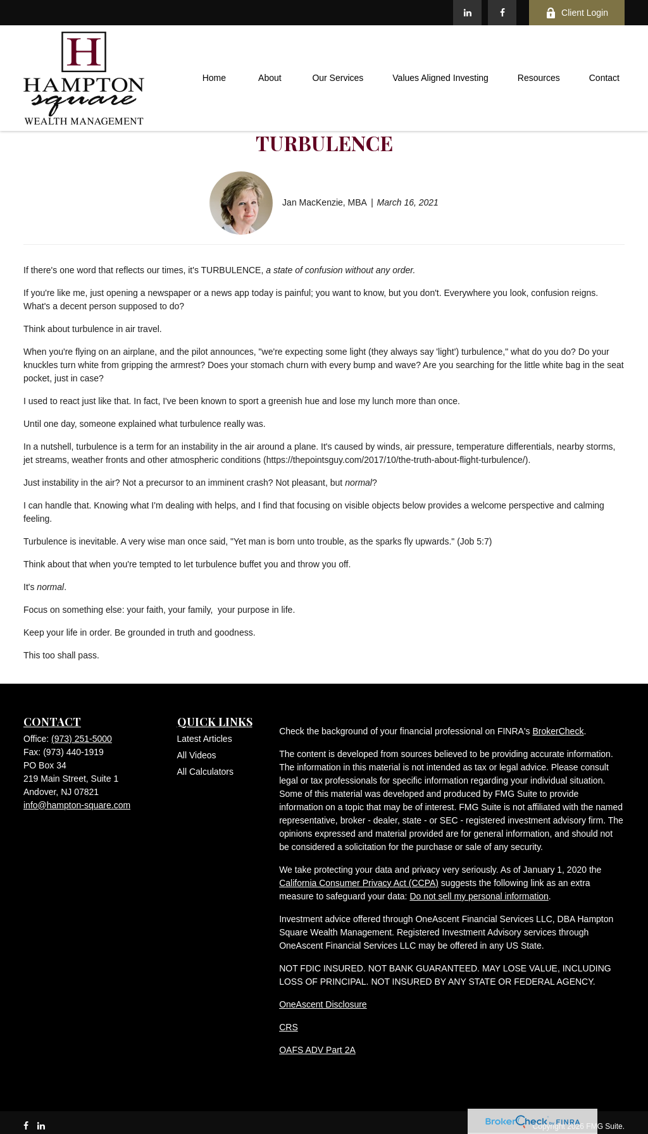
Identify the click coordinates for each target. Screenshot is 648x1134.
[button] (214, 78)
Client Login (576, 13)
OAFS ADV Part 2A (317, 1050)
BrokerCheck (557, 731)
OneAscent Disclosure (323, 1004)
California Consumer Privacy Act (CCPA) (359, 883)
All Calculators (205, 772)
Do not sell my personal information (478, 896)
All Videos (196, 755)
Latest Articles (204, 739)
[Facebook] (502, 12)
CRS (288, 1027)
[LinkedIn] (467, 12)
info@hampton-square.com (76, 805)
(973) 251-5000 (81, 739)
